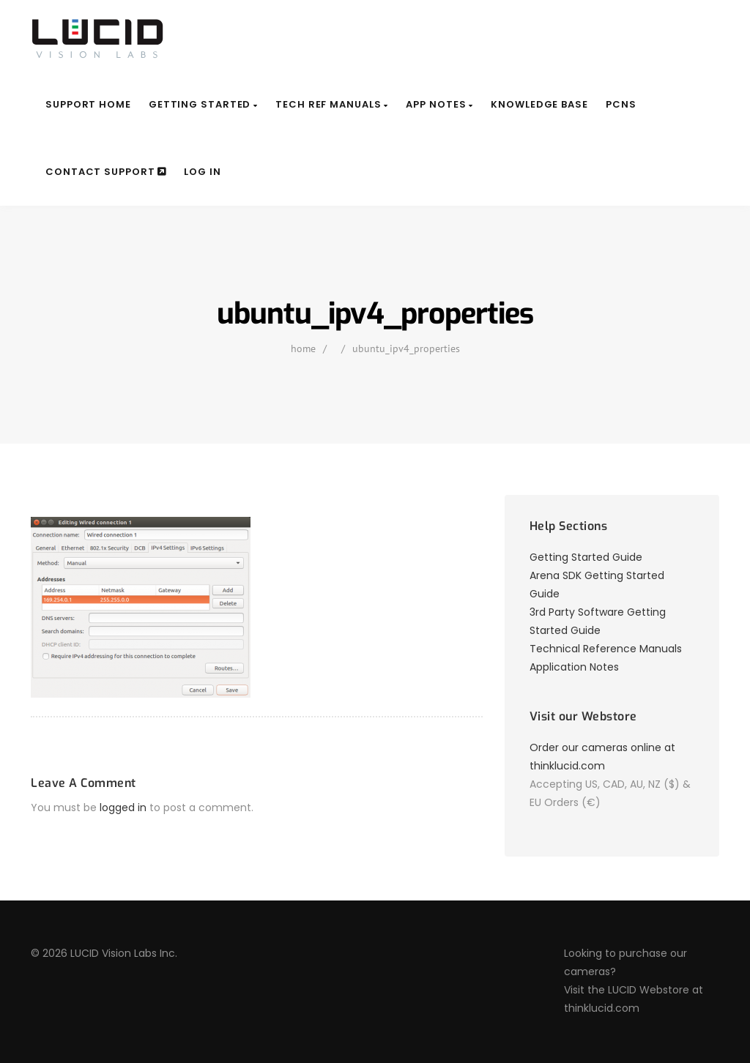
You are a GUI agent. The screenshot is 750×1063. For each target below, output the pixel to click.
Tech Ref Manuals (331, 104)
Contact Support (105, 172)
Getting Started (203, 104)
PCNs (621, 104)
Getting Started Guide (586, 557)
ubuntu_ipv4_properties (406, 348)
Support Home (88, 104)
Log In (202, 172)
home (303, 348)
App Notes (439, 104)
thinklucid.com (601, 1008)
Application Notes (574, 667)
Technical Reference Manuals (606, 648)
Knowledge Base (539, 104)
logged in (123, 807)
